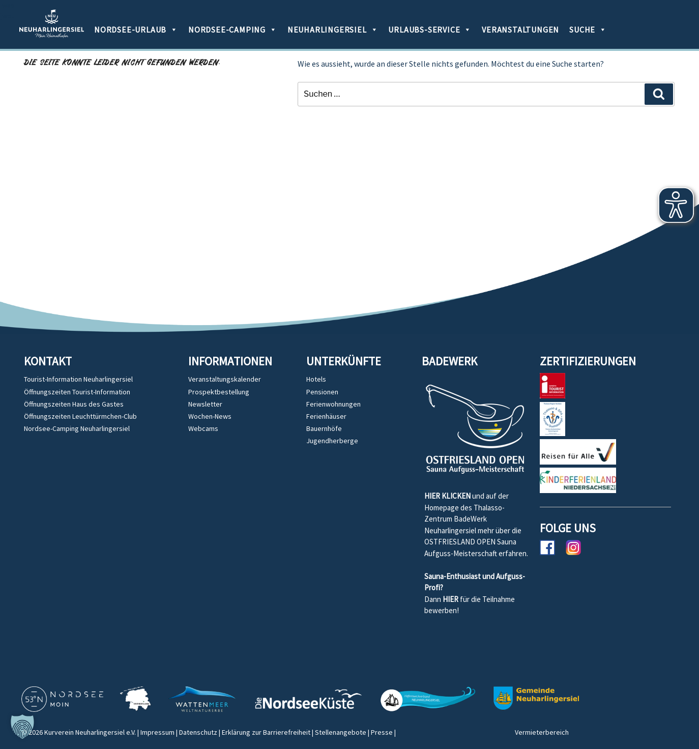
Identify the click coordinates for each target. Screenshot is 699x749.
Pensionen (322, 391)
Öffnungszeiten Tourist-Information (77, 391)
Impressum (157, 732)
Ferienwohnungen (333, 404)
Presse (382, 732)
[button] (22, 726)
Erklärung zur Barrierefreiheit (266, 732)
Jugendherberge (332, 440)
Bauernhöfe (324, 428)
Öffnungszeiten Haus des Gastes (74, 404)
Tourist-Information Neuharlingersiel (78, 379)
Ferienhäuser (326, 416)
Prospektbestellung (218, 391)
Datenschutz (198, 732)
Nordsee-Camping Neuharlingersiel (77, 428)
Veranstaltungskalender (224, 379)
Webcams (203, 428)
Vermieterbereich (542, 732)
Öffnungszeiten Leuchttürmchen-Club (80, 416)
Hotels (316, 379)
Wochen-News (209, 416)
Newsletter (205, 404)
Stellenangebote (340, 732)
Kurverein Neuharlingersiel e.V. (90, 732)
